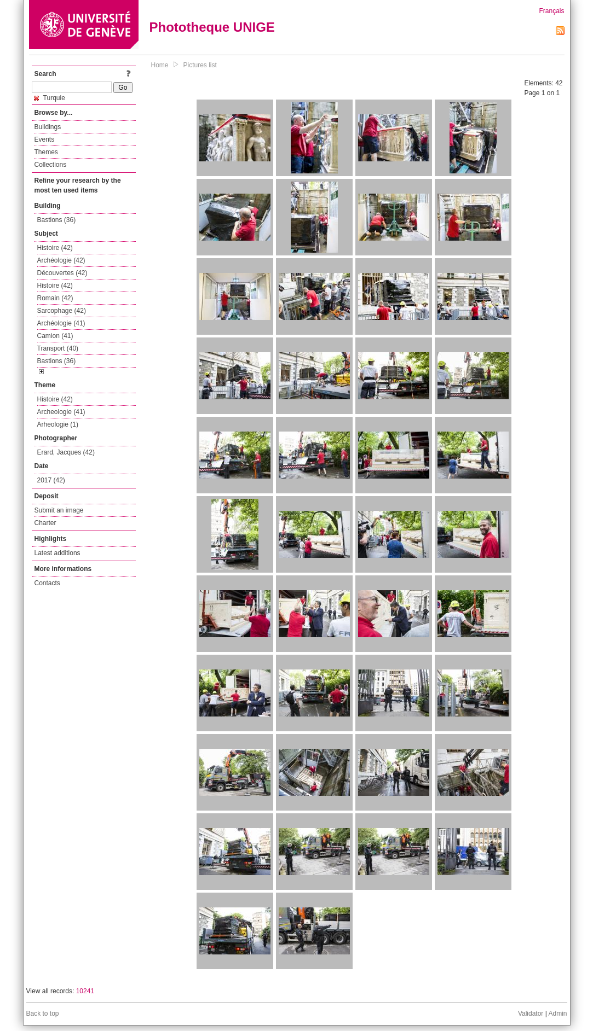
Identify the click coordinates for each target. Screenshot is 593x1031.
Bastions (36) (56, 220)
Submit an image (59, 510)
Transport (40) (58, 348)
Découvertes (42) (62, 273)
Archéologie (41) (61, 323)
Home (160, 65)
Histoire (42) (55, 248)
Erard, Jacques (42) (66, 452)
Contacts (47, 583)
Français (551, 11)
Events (44, 139)
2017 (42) (51, 480)
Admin (557, 1013)
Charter (45, 523)
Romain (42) (55, 298)
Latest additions (57, 553)
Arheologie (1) (57, 424)
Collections (50, 164)
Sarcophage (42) (61, 310)
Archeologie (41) (61, 412)
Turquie (49, 98)
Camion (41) (55, 336)
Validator (530, 1013)
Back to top (42, 1013)
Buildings (47, 127)
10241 (85, 991)
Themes (46, 152)
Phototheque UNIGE (212, 27)
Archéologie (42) (61, 260)
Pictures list (200, 65)
